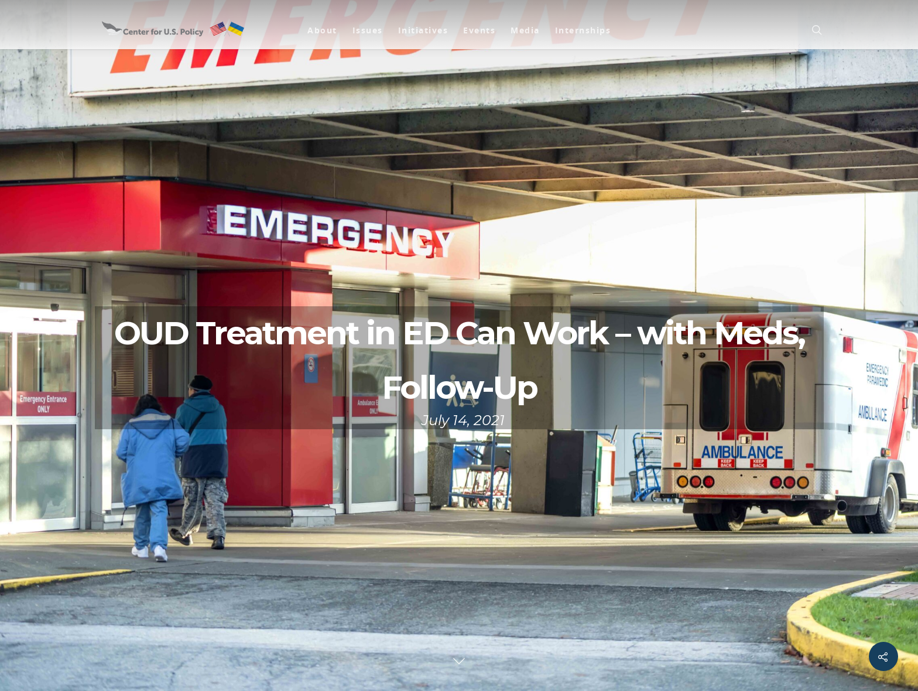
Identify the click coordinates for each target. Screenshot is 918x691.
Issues (367, 30)
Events (479, 30)
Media (525, 30)
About (322, 30)
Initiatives (423, 30)
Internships (583, 30)
